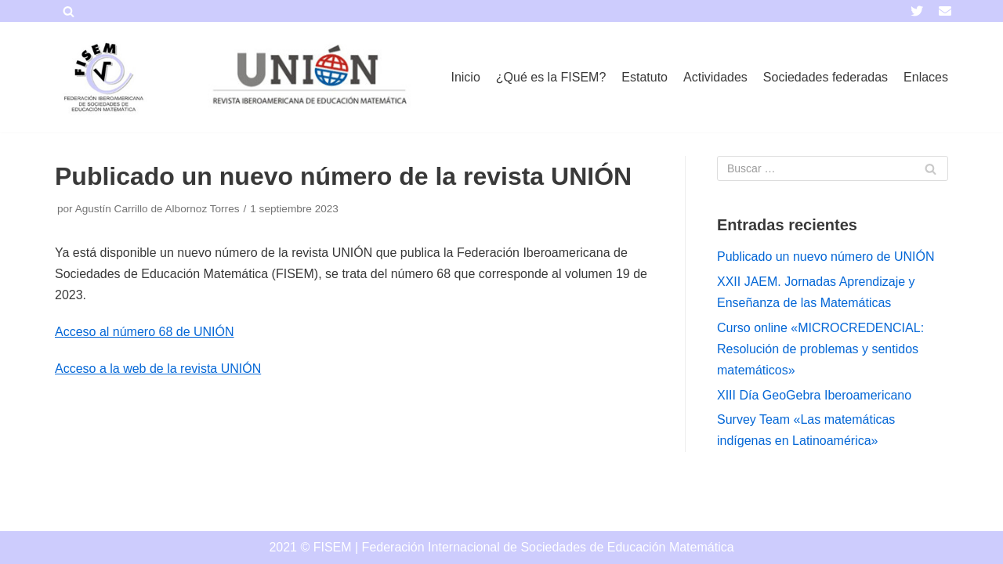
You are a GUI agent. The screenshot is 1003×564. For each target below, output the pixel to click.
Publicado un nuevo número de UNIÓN (826, 256)
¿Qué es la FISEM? (551, 77)
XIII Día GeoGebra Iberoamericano (814, 395)
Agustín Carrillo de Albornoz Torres (157, 209)
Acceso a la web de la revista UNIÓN (158, 368)
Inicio (465, 77)
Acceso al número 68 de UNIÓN (144, 331)
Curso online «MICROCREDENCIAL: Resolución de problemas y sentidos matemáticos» (820, 349)
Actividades (715, 77)
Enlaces (925, 77)
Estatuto (644, 77)
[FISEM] (102, 77)
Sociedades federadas (825, 77)
